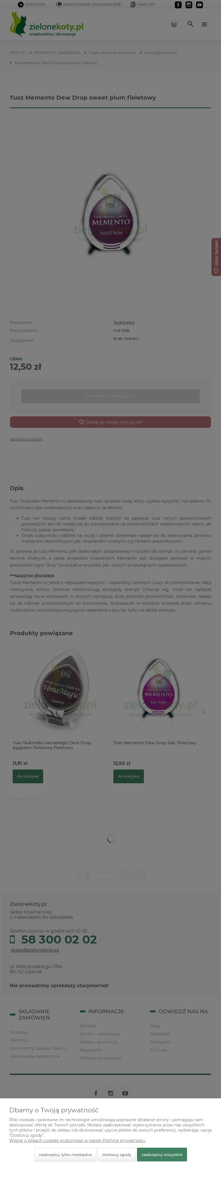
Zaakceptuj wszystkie (162, 1154)
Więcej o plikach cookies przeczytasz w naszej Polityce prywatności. (77, 1140)
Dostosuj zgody (116, 1154)
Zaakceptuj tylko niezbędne (65, 1154)
